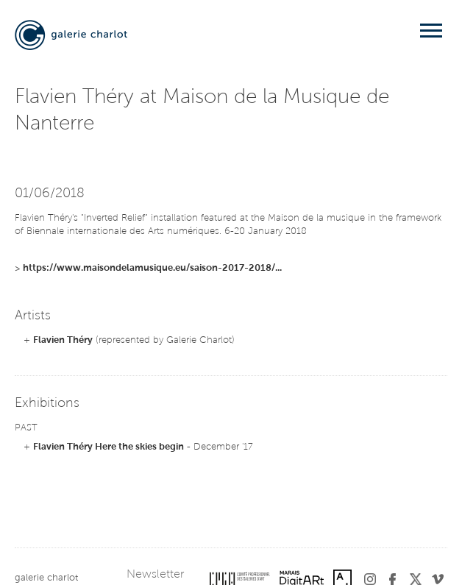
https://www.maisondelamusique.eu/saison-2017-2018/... (152, 268)
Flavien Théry (63, 340)
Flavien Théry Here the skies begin (108, 447)
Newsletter (155, 575)
